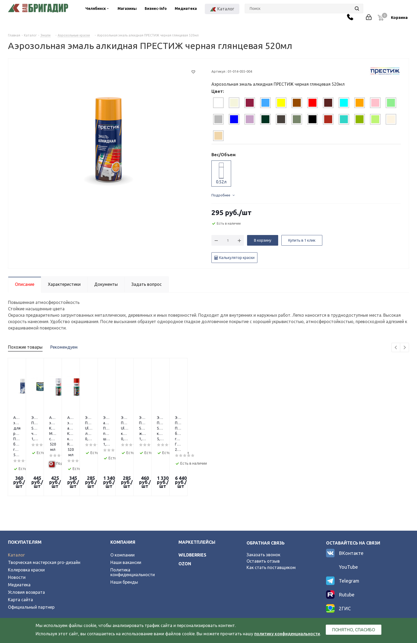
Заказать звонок (263, 514)
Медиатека (186, 8)
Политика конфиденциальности (132, 532)
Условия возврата (26, 552)
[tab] (218, 103)
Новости (17, 537)
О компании (122, 515)
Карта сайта (20, 559)
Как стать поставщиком (271, 527)
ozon (184, 523)
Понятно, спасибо (353, 629)
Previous (396, 347)
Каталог (16, 515)
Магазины (127, 8)
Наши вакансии (125, 522)
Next (404, 347)
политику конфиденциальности (287, 633)
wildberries (192, 515)
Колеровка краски (26, 529)
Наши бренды (124, 542)
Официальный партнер (31, 567)
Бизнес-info (156, 8)
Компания (122, 502)
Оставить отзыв (263, 521)
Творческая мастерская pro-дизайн (44, 522)
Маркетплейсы (196, 502)
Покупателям (24, 502)
